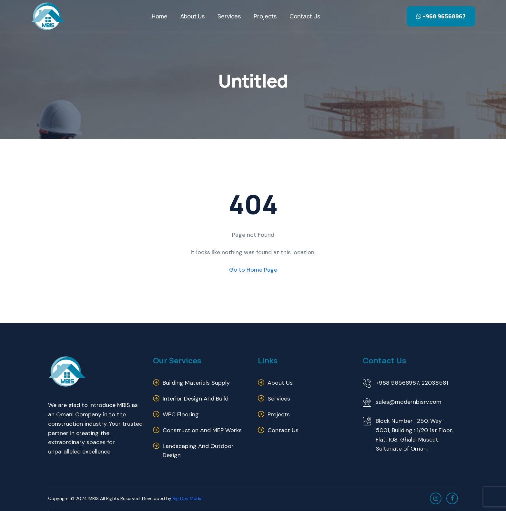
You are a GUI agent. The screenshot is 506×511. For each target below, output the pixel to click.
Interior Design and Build (195, 398)
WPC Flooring (181, 414)
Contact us (304, 16)
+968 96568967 (441, 16)
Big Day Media (188, 498)
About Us (192, 16)
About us (280, 383)
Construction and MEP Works (202, 430)
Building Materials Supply (196, 383)
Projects (265, 16)
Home (159, 16)
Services (229, 16)
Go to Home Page (253, 270)
